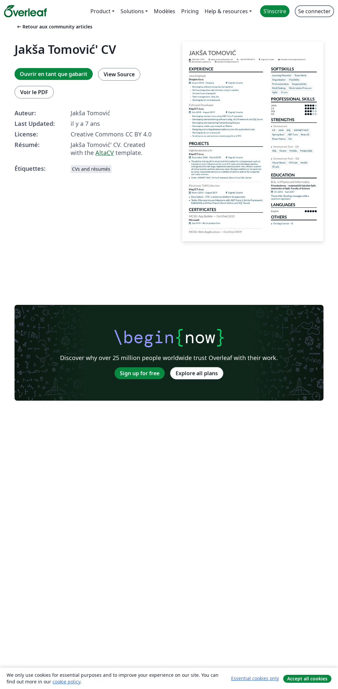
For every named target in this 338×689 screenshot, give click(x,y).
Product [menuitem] (100, 11)
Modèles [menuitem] (164, 11)
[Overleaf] (25, 11)
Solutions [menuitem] (132, 11)
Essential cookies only (255, 678)
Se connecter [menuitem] (314, 11)
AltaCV (104, 153)
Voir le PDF (34, 92)
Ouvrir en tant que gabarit (53, 74)
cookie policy (66, 681)
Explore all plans (197, 373)
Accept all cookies (307, 678)
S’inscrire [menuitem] (274, 11)
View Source (119, 74)
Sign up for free (139, 373)
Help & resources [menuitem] (226, 11)
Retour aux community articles (54, 26)
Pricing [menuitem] (190, 11)
